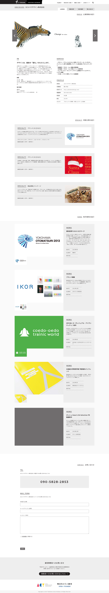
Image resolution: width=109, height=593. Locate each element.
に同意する (26, 536)
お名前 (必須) (54, 503)
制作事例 (80, 9)
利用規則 (24, 536)
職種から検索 (77, 2)
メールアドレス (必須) (54, 510)
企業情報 (62, 9)
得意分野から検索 (68, 2)
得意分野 (71, 9)
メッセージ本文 (54, 524)
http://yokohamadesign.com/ (71, 89)
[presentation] (31, 542)
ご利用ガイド (86, 2)
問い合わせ (90, 9)
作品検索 (59, 2)
